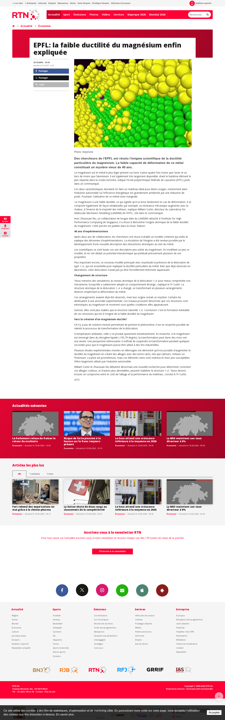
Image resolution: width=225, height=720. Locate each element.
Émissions (79, 14)
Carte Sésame (84, 3)
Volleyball (57, 627)
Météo (138, 627)
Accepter (214, 712)
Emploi (138, 640)
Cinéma (138, 619)
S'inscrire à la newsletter (112, 551)
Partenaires (181, 636)
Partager (42, 71)
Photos (93, 14)
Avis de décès (141, 644)
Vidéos (106, 14)
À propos (180, 615)
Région (15, 615)
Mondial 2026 (157, 14)
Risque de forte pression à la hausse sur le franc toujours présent (82, 441)
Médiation (181, 640)
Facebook (62, 590)
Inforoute (42, 3)
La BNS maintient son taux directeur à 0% (184, 440)
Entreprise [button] (30, 3)
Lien (40, 84)
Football (56, 615)
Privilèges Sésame (100, 3)
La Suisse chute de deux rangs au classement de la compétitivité (85, 508)
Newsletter (181, 652)
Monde (15, 623)
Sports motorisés (61, 648)
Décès (73, 3)
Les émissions (100, 615)
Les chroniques (101, 619)
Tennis (56, 644)
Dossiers (16, 640)
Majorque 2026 (136, 14)
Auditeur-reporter (200, 3)
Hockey (56, 619)
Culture (15, 632)
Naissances (63, 3)
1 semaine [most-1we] (35, 473)
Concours (98, 648)
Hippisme (57, 640)
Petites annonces (143, 632)
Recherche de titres (103, 623)
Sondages (98, 644)
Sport (66, 14)
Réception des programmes (189, 619)
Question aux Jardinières (105, 636)
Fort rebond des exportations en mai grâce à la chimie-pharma (33, 508)
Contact (180, 648)
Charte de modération (186, 644)
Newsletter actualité (21, 648)
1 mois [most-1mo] (50, 473)
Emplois (52, 3)
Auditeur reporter (20, 644)
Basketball (57, 623)
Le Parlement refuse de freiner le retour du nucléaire (34, 440)
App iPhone (142, 590)
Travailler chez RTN (185, 632)
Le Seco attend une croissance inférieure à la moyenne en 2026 (135, 440)
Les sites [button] (18, 3)
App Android (162, 590)
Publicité (180, 627)
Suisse (15, 619)
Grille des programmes (105, 627)
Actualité (54, 14)
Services (119, 14)
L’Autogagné (99, 640)
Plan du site (49, 692)
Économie (44, 26)
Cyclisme (57, 632)
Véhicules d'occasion (120, 3)
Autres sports (59, 652)
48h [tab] (19, 473)
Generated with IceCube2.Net (199, 689)
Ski (54, 636)
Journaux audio (19, 636)
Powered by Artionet (175, 689)
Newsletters (122, 590)
